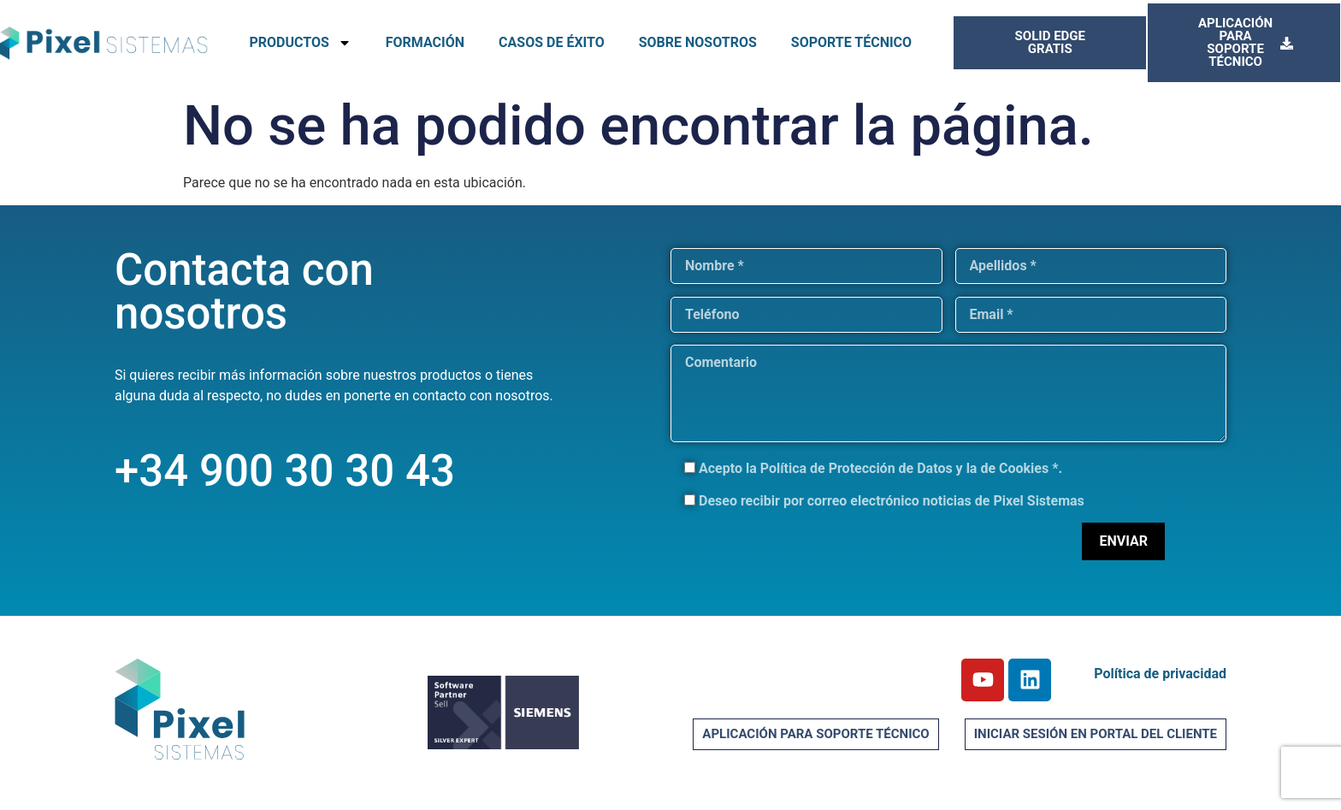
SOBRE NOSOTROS (698, 42)
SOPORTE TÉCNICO (851, 42)
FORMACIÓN (425, 42)
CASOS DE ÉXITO (552, 42)
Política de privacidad (1160, 673)
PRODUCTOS (300, 42)
